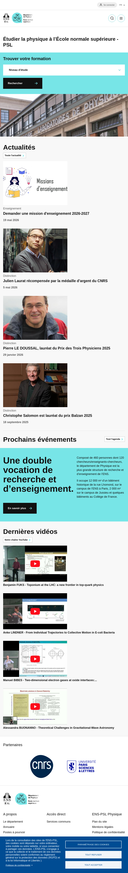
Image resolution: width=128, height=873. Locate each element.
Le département (13, 821)
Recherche (112, 18)
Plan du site (99, 821)
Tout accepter (93, 865)
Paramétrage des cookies (93, 844)
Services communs (59, 821)
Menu (121, 18)
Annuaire (8, 827)
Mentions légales (102, 827)
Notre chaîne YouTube (16, 540)
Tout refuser (93, 855)
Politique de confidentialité (18, 865)
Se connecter (109, 5)
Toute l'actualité (13, 155)
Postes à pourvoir (14, 832)
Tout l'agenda (113, 439)
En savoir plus (17, 508)
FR (120, 5)
